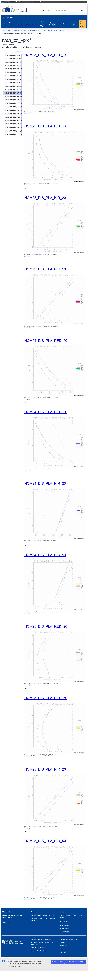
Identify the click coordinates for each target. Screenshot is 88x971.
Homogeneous (60, 30)
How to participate (74, 24)
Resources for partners (38, 947)
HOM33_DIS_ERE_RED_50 (13, 106)
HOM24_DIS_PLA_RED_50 (13, 72)
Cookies (62, 942)
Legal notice (63, 952)
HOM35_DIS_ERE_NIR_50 (13, 127)
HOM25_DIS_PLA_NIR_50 (13, 93)
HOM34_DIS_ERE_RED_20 (13, 117)
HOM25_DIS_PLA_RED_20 (13, 82)
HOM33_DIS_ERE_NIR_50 (13, 100)
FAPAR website (64, 928)
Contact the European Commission (41, 939)
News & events (82, 24)
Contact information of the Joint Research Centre (43, 919)
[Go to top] (25, 117)
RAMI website (6, 912)
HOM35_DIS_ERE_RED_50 (13, 134)
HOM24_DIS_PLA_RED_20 (13, 69)
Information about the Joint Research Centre (71, 916)
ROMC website (64, 925)
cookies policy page (34, 961)
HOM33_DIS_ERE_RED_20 (13, 103)
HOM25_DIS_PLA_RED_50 (13, 86)
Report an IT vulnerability (38, 951)
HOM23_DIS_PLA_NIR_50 (13, 65)
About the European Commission (11, 30)
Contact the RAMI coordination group (42, 915)
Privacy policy (64, 945)
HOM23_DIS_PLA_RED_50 (13, 58)
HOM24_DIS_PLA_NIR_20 (13, 76)
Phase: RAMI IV (34, 30)
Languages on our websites (68, 939)
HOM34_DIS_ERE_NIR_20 (13, 110)
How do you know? (36, 2)
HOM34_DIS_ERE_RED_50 (13, 120)
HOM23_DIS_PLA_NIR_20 (13, 62)
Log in (41, 10)
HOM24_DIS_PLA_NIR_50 (13, 79)
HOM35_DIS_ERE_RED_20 (13, 131)
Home (4, 24)
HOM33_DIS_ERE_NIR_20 (13, 96)
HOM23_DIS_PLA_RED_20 (13, 55)
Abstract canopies (47, 30)
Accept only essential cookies (76, 961)
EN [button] (49, 10)
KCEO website (64, 931)
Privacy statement (65, 949)
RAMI (24, 30)
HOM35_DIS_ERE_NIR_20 (13, 124)
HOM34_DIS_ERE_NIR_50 (13, 113)
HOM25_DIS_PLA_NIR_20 (13, 89)
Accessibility (6, 922)
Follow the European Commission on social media (42, 943)
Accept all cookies (57, 961)
